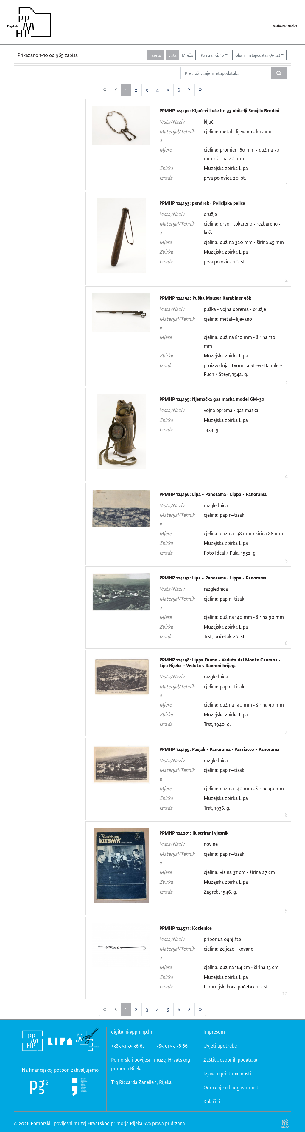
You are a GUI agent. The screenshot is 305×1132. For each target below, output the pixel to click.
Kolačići (211, 1101)
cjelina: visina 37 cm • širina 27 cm (239, 872)
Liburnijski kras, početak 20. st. (236, 986)
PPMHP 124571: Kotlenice (185, 928)
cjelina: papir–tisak (224, 514)
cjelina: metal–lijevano (228, 318)
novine (211, 843)
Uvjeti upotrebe (220, 1045)
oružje (210, 214)
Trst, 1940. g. (217, 724)
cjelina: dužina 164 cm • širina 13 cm (241, 967)
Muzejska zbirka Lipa (226, 168)
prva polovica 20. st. (225, 177)
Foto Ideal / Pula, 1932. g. (230, 552)
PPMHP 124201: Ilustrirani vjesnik (193, 833)
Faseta (155, 55)
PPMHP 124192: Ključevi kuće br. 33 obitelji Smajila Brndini (219, 110)
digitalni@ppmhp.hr (131, 1031)
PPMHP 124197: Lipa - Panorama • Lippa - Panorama (213, 578)
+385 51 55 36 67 (128, 1045)
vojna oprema (234, 309)
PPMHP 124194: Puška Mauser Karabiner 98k (205, 298)
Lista (172, 55)
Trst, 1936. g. (217, 807)
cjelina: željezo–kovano (228, 948)
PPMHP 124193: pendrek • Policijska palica (202, 203)
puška (210, 309)
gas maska (247, 410)
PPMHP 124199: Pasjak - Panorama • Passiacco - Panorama (219, 749)
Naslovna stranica (285, 26)
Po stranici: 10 (212, 55)
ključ (209, 121)
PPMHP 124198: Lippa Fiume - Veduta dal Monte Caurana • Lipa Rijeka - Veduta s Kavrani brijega (219, 663)
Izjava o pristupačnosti (227, 1073)
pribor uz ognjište (222, 939)
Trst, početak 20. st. (225, 636)
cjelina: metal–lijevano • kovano (237, 131)
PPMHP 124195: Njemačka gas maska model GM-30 (211, 399)
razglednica (216, 505)
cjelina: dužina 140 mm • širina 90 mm (244, 616)
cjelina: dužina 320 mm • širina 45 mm (244, 242)
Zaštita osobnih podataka (230, 1059)
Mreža (187, 55)
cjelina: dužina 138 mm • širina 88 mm (243, 533)
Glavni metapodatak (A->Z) (257, 55)
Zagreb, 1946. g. (220, 891)
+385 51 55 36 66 (171, 1045)
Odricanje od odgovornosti (231, 1087)
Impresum (214, 1031)
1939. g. (212, 429)
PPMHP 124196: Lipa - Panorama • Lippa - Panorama (213, 494)
